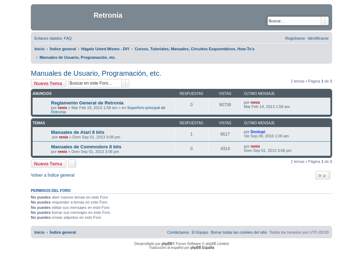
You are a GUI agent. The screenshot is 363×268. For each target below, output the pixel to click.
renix (62, 108)
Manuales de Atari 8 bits (77, 132)
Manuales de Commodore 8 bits (86, 146)
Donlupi (258, 132)
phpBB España (202, 248)
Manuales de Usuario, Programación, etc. (96, 73)
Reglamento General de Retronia (87, 103)
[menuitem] (68, 38)
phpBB (167, 244)
